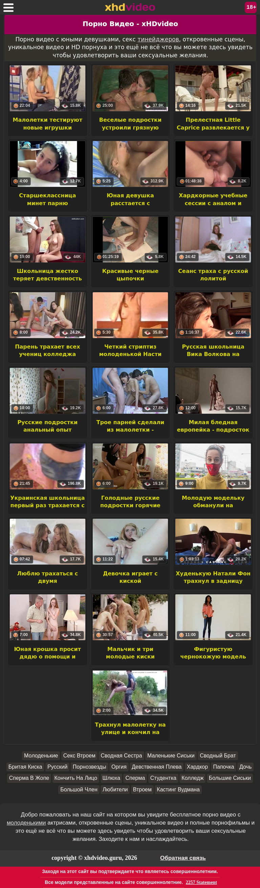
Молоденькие (41, 755)
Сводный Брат (218, 755)
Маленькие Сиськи (171, 755)
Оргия (119, 767)
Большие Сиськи (230, 778)
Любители (115, 789)
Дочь (245, 767)
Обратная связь (183, 858)
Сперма (135, 778)
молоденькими (26, 823)
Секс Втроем (79, 755)
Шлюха (112, 778)
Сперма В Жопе (29, 778)
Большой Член (79, 789)
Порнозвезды (89, 767)
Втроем (142, 789)
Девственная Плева (156, 767)
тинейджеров (158, 39)
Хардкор (197, 767)
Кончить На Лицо (76, 778)
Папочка (223, 767)
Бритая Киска (25, 767)
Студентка (163, 778)
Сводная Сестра (121, 755)
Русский (57, 767)
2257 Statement (201, 882)
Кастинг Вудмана (178, 789)
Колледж (192, 778)
